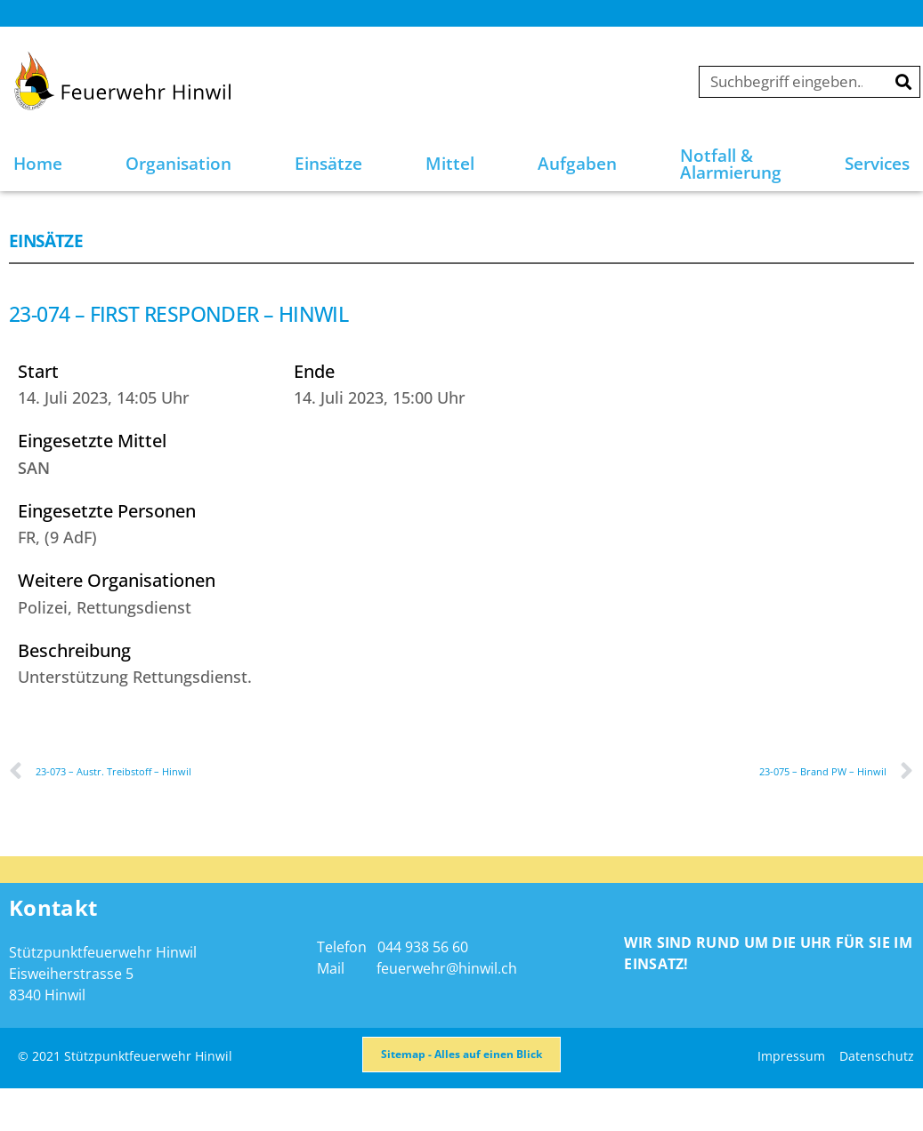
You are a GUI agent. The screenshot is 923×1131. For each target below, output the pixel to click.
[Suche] (903, 82)
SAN (34, 506)
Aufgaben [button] (577, 163)
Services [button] (877, 163)
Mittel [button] (449, 163)
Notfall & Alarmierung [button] (730, 164)
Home (37, 163)
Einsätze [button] (328, 163)
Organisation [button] (178, 163)
